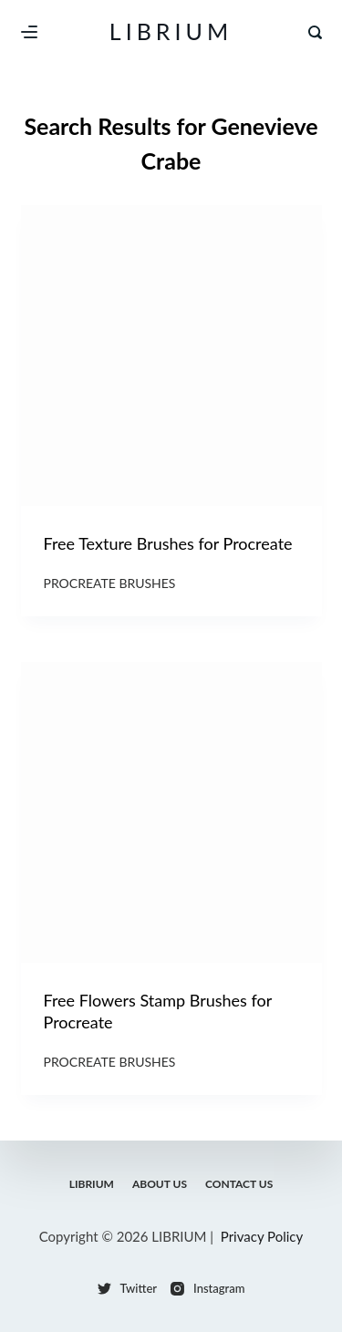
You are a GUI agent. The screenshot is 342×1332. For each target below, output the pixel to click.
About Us (159, 1184)
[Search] (315, 32)
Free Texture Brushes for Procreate (168, 543)
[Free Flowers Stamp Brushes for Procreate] (171, 812)
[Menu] (29, 32)
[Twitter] (128, 1289)
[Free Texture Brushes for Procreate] (171, 355)
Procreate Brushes (110, 583)
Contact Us (239, 1184)
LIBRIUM (171, 31)
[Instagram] (207, 1289)
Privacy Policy (262, 1236)
